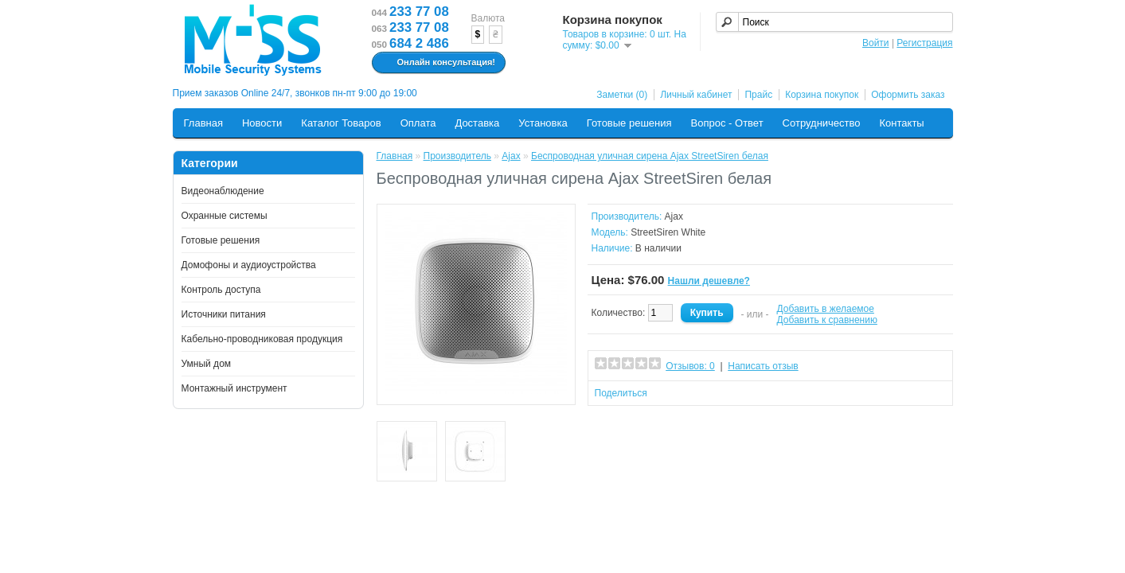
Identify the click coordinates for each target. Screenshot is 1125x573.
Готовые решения (629, 123)
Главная (203, 123)
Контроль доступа (221, 289)
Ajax (511, 156)
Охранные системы (225, 215)
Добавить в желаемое (825, 308)
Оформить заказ (907, 94)
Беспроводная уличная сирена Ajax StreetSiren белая (649, 156)
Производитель (457, 156)
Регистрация (924, 43)
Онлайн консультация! (436, 63)
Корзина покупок (821, 94)
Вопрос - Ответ (727, 123)
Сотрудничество (822, 123)
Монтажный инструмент (234, 388)
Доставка (477, 123)
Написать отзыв (763, 366)
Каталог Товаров (341, 123)
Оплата (418, 123)
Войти (875, 43)
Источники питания (224, 314)
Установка (542, 123)
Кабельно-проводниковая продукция (262, 339)
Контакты (902, 123)
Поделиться (621, 393)
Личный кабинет (696, 94)
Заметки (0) (621, 94)
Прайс (758, 94)
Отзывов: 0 (690, 366)
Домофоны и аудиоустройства (249, 265)
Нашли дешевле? (709, 280)
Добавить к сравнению (827, 319)
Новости (262, 123)
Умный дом (207, 363)
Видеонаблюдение (223, 191)
